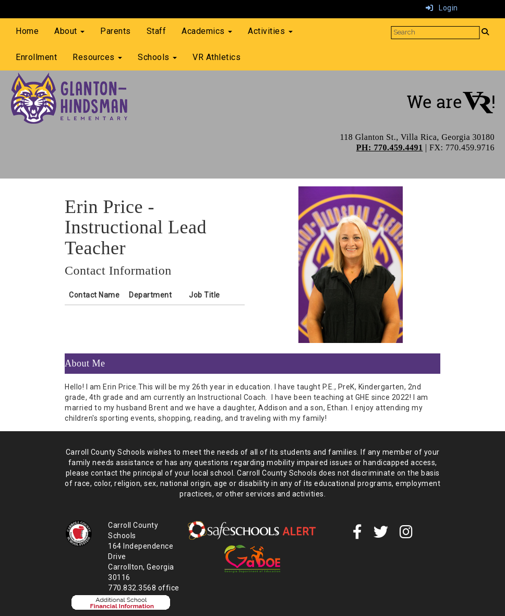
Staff (156, 31)
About (69, 31)
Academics (207, 31)
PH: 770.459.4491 (389, 147)
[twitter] (381, 534)
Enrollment (36, 57)
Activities (270, 31)
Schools (157, 57)
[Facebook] (357, 534)
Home (27, 31)
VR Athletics (217, 57)
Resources (97, 57)
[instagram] (406, 534)
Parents (115, 31)
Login (442, 8)
